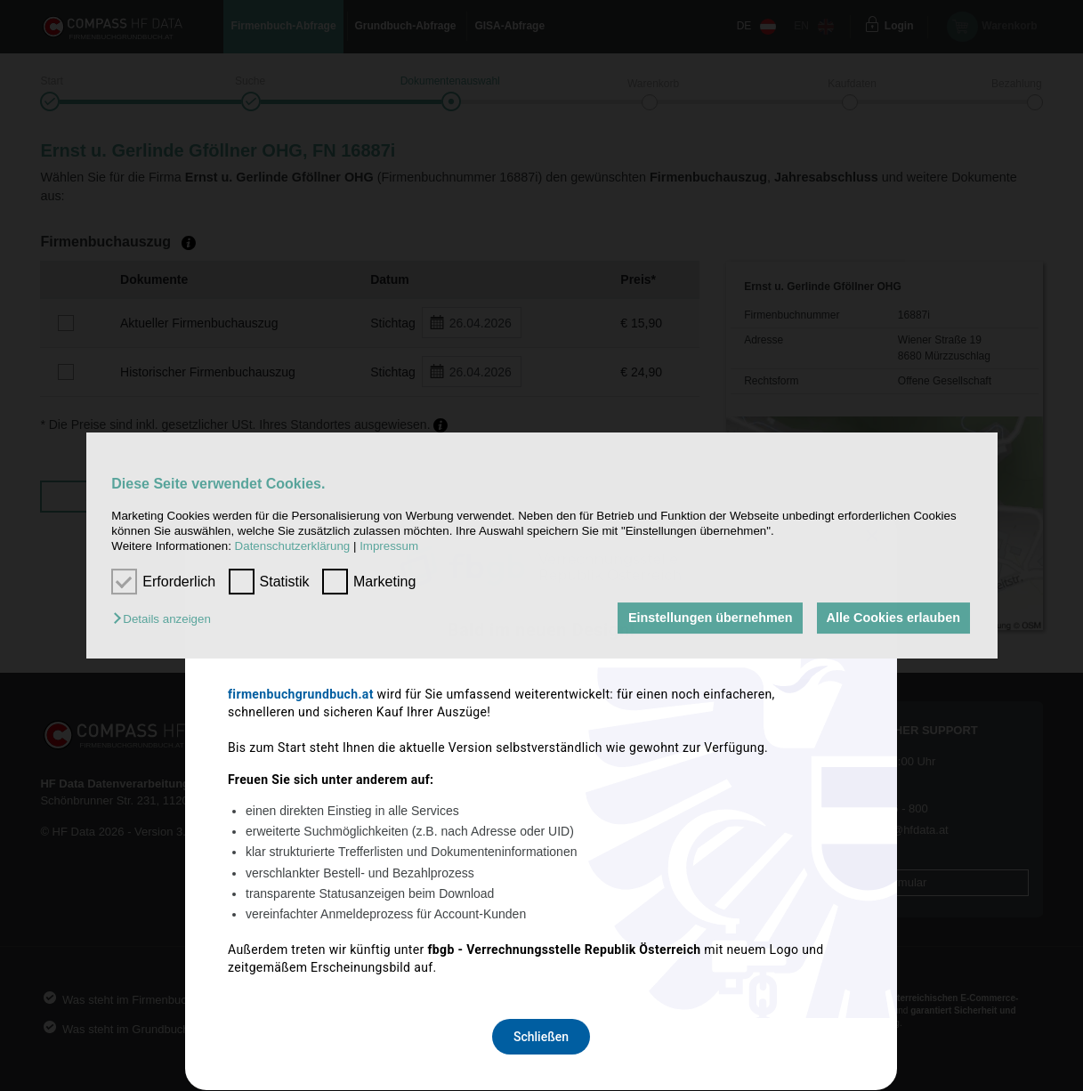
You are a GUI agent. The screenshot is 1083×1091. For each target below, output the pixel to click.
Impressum (389, 547)
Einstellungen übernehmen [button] (708, 618)
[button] (166, 619)
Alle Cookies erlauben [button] (892, 618)
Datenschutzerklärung (293, 547)
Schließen (541, 781)
